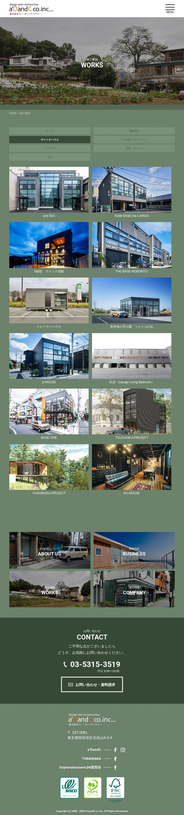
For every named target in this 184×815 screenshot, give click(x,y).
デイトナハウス (50, 139)
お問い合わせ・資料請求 (95, 685)
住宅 (49, 157)
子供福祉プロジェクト (134, 139)
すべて (50, 131)
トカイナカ (49, 148)
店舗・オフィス (134, 148)
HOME (13, 113)
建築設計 (134, 131)
